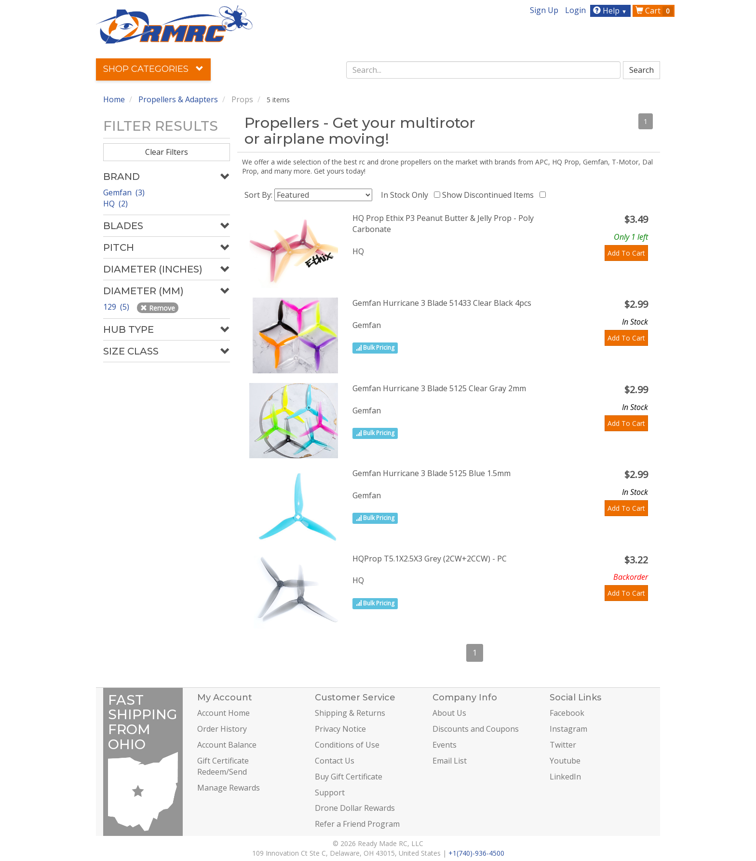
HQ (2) (115, 203)
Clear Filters (166, 152)
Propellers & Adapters (178, 99)
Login (575, 10)
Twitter (563, 744)
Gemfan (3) (124, 192)
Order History (222, 729)
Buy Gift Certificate (348, 776)
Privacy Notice (340, 729)
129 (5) (117, 306)
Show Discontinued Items (490, 195)
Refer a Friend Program (357, 824)
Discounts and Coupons (475, 729)
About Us (449, 713)
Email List (449, 760)
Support (330, 792)
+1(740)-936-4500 (476, 853)
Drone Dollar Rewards (355, 808)
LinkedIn (565, 776)
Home (114, 99)
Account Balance (226, 744)
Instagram (568, 729)
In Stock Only (406, 195)
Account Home (223, 713)
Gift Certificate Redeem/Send (223, 766)
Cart (654, 10)
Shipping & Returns (350, 713)
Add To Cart (626, 253)
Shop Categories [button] (153, 69)
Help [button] (611, 10)
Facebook (567, 713)
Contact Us (334, 760)
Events (444, 744)
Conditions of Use (347, 744)
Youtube (565, 760)
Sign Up (544, 10)
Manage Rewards (228, 787)
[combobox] (483, 70)
